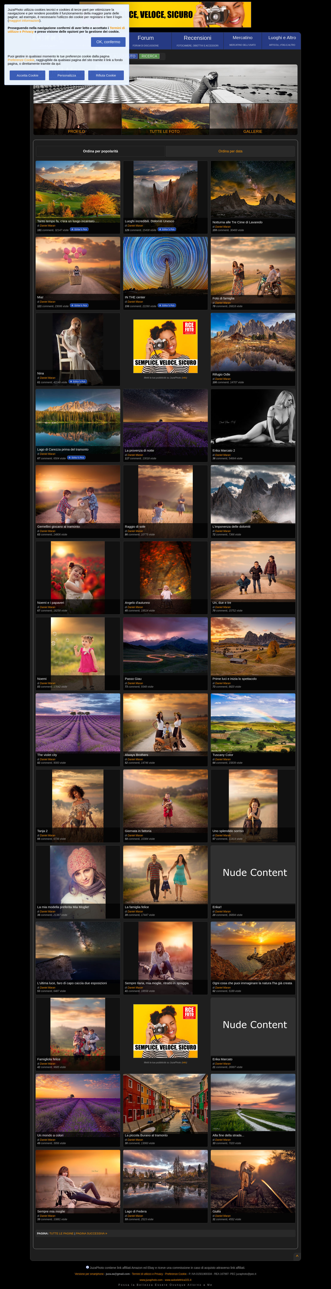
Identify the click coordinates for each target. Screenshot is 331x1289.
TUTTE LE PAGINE (61, 1233)
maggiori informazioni (24, 20)
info (184, 377)
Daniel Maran (47, 225)
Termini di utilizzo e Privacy (147, 1273)
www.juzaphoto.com (151, 1279)
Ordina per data (230, 151)
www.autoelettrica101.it (178, 1279)
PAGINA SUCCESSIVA (91, 1233)
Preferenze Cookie (21, 60)
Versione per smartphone (89, 1273)
